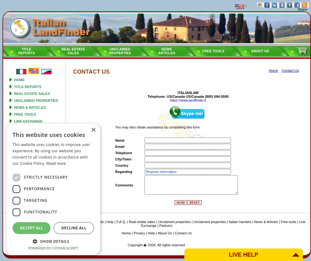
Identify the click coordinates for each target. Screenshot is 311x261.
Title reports (27, 87)
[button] (53, 241)
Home (19, 80)
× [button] (93, 130)
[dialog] (53, 189)
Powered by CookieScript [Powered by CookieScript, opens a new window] (53, 248)
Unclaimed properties (36, 100)
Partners (165, 225)
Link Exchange (28, 121)
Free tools (213, 51)
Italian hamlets (240, 222)
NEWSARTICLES (166, 51)
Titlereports (26, 51)
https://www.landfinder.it (188, 100)
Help (110, 222)
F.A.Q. (121, 222)
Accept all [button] (31, 228)
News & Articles (30, 107)
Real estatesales (73, 51)
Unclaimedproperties (120, 51)
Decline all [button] (74, 228)
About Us (260, 51)
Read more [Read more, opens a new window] (56, 163)
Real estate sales (32, 94)
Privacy (139, 233)
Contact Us (183, 233)
